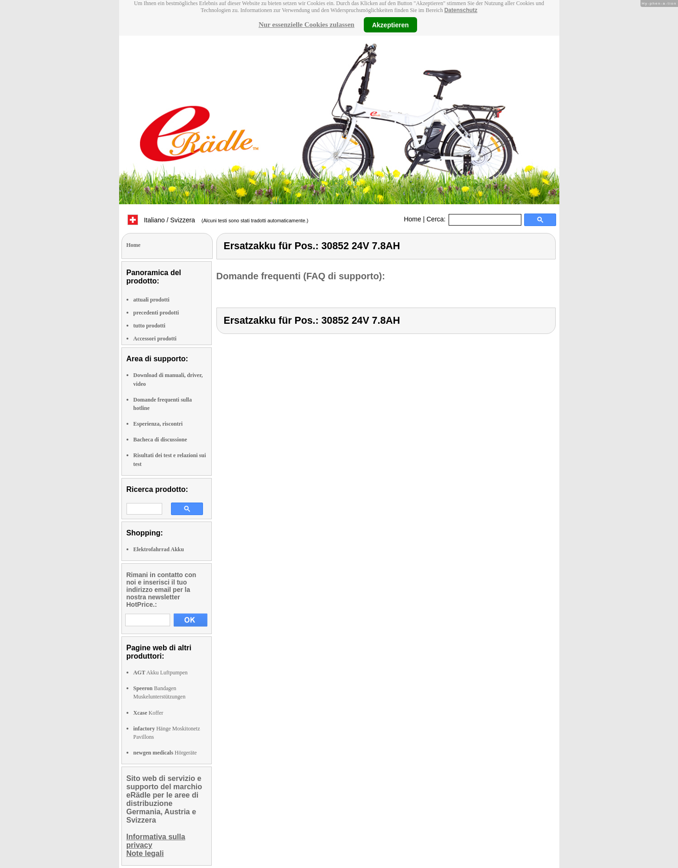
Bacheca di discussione (160, 439)
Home (412, 219)
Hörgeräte (165, 752)
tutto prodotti (149, 325)
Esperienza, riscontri (158, 424)
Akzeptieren (390, 24)
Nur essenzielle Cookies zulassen (307, 24)
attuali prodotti (151, 299)
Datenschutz (460, 10)
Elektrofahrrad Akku (158, 549)
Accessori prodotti (155, 338)
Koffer (148, 713)
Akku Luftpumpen (160, 672)
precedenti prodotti (156, 312)
